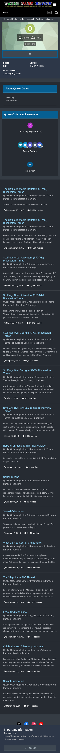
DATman (31, 581)
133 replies (32, 467)
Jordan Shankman (36, 339)
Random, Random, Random (16, 653)
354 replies (34, 671)
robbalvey (32, 195)
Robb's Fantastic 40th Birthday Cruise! (24, 445)
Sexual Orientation (13, 511)
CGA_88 (31, 615)
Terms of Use (10, 733)
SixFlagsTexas (34, 650)
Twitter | (22, 19)
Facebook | (31, 19)
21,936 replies (34, 285)
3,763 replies (35, 602)
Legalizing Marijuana (15, 612)
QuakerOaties (10, 195)
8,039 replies (31, 361)
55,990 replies (35, 210)
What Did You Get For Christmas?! (22, 542)
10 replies (30, 502)
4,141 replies (31, 533)
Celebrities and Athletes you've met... (24, 646)
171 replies (34, 637)
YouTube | (40, 19)
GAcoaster (32, 264)
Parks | (15, 19)
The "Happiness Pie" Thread (19, 577)
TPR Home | (6, 19)
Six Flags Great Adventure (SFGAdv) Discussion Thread (23, 259)
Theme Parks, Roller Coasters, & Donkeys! (23, 343)
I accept (30, 748)
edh (29, 480)
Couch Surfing (11, 476)
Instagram (49, 19)
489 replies (34, 567)
